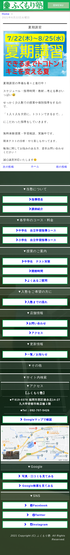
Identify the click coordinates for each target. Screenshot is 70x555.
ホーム (35, 166)
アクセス (37, 332)
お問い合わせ (37, 323)
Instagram (37, 524)
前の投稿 (61, 166)
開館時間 (37, 271)
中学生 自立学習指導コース (37, 230)
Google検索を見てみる (37, 485)
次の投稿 (8, 166)
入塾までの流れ (37, 302)
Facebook (37, 505)
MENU (58, 5)
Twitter (37, 515)
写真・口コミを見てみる (37, 476)
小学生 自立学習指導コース (37, 240)
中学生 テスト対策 (37, 261)
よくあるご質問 (37, 280)
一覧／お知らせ (37, 354)
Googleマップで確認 (37, 419)
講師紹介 (37, 209)
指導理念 (37, 199)
